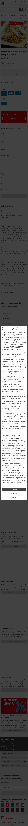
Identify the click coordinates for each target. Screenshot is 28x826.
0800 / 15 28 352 (8, 742)
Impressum (3, 822)
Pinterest (2, 810)
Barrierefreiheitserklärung (7, 824)
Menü (26, 1)
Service (4, 757)
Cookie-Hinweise (20, 822)
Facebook (2, 805)
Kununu (7, 810)
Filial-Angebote (23, 5)
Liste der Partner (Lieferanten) (14, 482)
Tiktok (12, 810)
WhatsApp (22, 810)
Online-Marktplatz (12, 5)
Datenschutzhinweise (11, 822)
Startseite (3, 15)
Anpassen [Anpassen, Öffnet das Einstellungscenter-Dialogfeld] (14, 493)
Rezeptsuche (23, 15)
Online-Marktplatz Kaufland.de (10, 765)
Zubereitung (14, 74)
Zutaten (14, 71)
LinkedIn (22, 805)
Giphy (17, 810)
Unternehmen (5, 761)
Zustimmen (14, 489)
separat (12, 346)
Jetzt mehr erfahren (14, 730)
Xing (12, 805)
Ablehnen (14, 497)
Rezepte (13, 15)
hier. (5, 431)
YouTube (7, 805)
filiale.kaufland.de (7, 753)
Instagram (17, 805)
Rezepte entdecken (14, 546)
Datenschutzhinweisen (8, 430)
